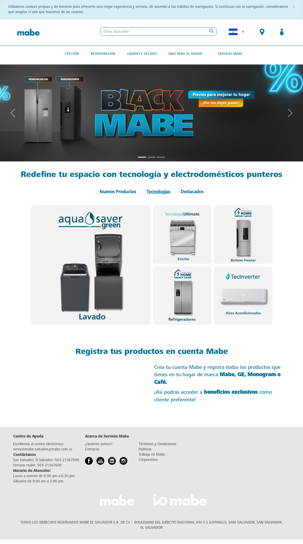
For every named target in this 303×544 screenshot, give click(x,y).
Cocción (72, 54)
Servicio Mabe (230, 54)
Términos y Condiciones (157, 444)
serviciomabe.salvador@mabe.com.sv (42, 449)
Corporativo (148, 460)
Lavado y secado (142, 54)
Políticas (145, 449)
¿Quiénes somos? (98, 444)
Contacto (92, 449)
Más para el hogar (185, 54)
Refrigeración (103, 54)
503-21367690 (67, 460)
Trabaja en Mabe (152, 454)
